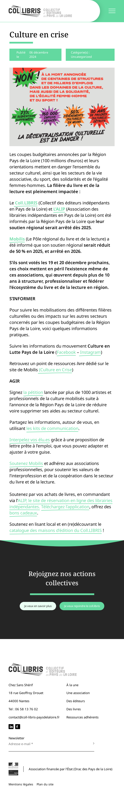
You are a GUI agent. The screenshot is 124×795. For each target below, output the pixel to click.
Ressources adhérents (82, 717)
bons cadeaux (23, 513)
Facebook (66, 352)
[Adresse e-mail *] (47, 744)
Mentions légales (21, 784)
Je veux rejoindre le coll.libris (82, 606)
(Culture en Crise (55, 370)
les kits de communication (52, 428)
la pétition (33, 392)
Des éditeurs (75, 701)
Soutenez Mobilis (26, 463)
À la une (72, 685)
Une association (78, 693)
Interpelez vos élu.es (29, 440)
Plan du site (45, 784)
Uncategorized (81, 57)
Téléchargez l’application (65, 507)
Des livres (73, 709)
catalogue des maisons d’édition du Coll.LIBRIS (55, 530)
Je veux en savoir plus (38, 606)
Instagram (90, 352)
